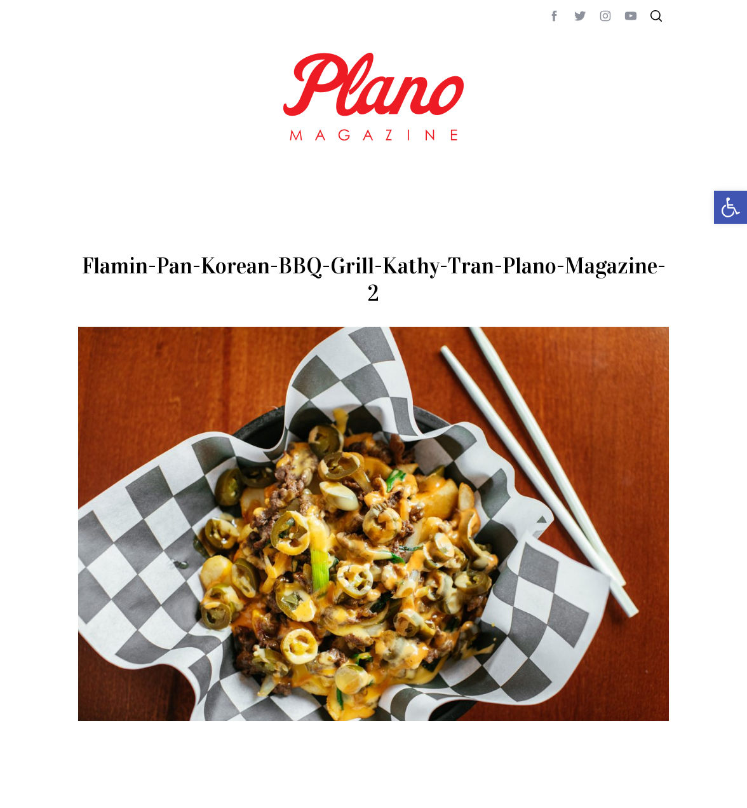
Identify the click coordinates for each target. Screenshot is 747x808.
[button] (730, 207)
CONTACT (129, 788)
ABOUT (91, 788)
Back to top (634, 788)
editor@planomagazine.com (459, 788)
